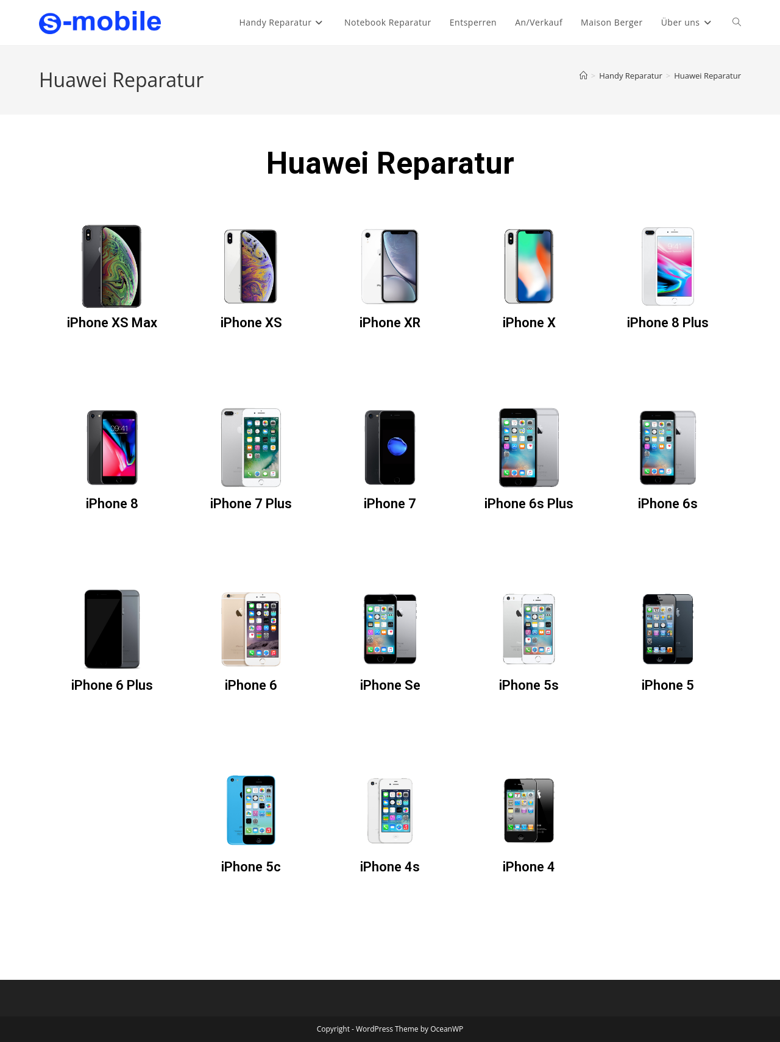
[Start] (583, 75)
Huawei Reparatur (707, 75)
